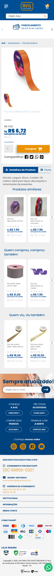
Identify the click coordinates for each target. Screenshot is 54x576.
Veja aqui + (14, 429)
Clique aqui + (39, 413)
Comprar (33, 149)
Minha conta (10, 510)
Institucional (10, 498)
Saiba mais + (14, 413)
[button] (52, 29)
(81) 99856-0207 (18, 470)
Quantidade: (9, 142)
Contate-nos (39, 429)
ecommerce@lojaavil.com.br (17, 480)
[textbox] (27, 16)
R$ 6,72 (17, 130)
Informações (10, 504)
